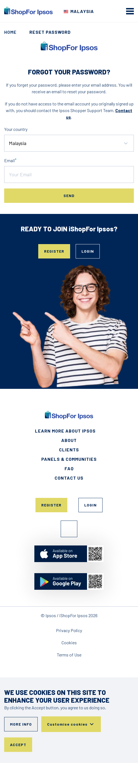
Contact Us (69, 477)
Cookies (69, 642)
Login (87, 251)
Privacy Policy (69, 630)
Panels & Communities (69, 459)
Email (9, 160)
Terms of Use (69, 654)
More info (21, 724)
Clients (69, 449)
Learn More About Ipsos (65, 430)
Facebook (69, 529)
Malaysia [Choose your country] (82, 11)
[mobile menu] (130, 11)
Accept (18, 744)
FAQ (69, 468)
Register (54, 251)
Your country (15, 129)
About (69, 440)
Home (10, 32)
